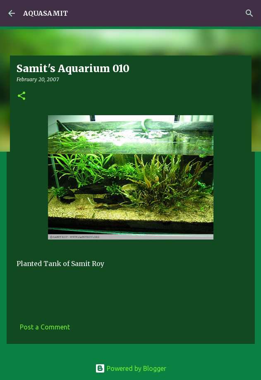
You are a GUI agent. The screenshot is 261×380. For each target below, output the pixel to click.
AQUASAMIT (45, 13)
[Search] (249, 13)
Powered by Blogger (130, 368)
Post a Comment (45, 327)
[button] (21, 96)
